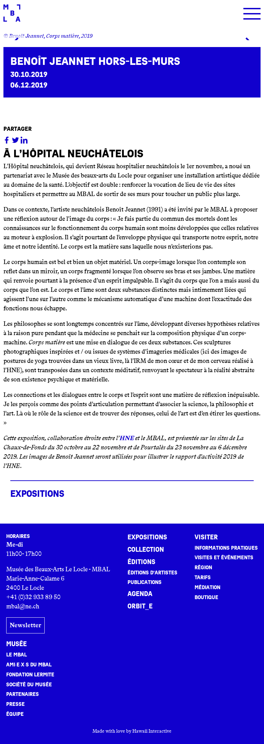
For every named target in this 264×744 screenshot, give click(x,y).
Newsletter (25, 625)
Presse (15, 704)
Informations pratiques (226, 548)
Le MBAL (16, 655)
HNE (126, 438)
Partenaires (22, 694)
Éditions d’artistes (152, 573)
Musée (16, 644)
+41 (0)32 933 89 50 (33, 597)
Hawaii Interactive (152, 731)
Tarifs (203, 577)
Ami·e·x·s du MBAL (29, 665)
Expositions (147, 537)
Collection (146, 549)
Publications (145, 582)
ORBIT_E (140, 606)
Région (203, 567)
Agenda (140, 594)
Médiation (207, 587)
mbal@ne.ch (22, 606)
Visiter (206, 537)
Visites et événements (224, 557)
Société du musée (29, 685)
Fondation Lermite (30, 675)
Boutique (206, 597)
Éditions (141, 562)
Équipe (15, 714)
